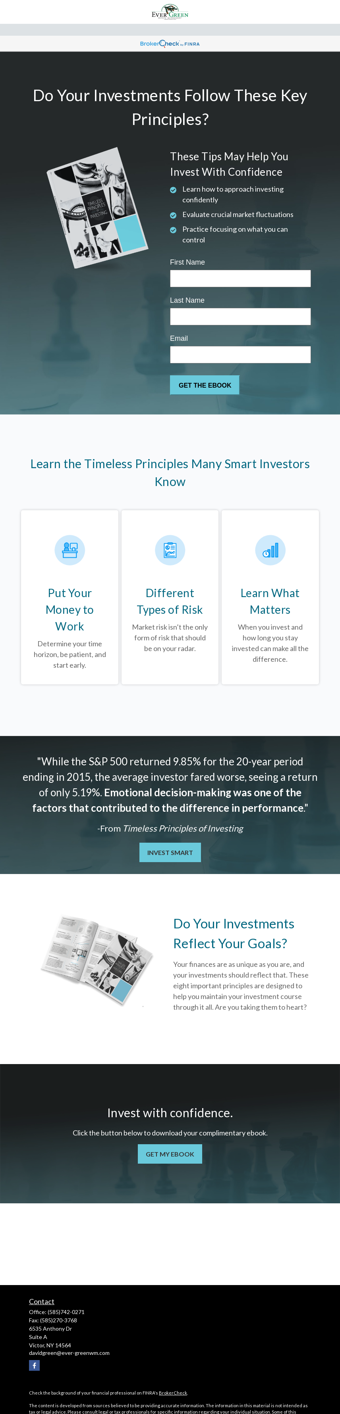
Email (179, 338)
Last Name (187, 300)
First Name (187, 262)
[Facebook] (34, 1365)
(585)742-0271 (66, 1311)
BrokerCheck (173, 1392)
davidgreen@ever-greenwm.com (69, 1352)
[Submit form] (205, 385)
